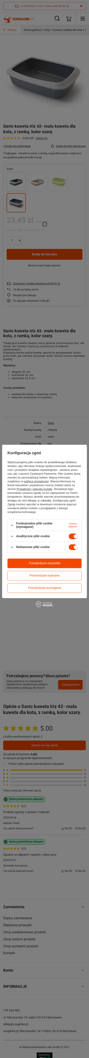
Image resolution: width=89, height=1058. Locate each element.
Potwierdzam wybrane (44, 575)
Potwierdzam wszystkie (44, 563)
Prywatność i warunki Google (34, 489)
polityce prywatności (36, 481)
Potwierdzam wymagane (44, 588)
